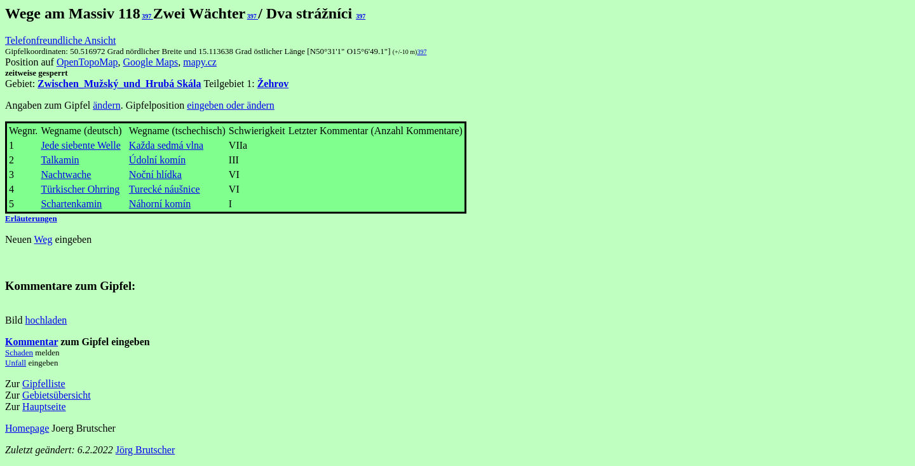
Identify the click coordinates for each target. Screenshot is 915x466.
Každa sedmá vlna (166, 145)
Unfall (15, 362)
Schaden (19, 352)
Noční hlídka (155, 174)
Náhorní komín (160, 203)
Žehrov (272, 83)
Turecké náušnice (164, 189)
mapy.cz (200, 62)
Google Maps (151, 62)
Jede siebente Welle (80, 145)
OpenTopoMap (87, 62)
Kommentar (31, 341)
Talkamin (60, 159)
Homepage (27, 428)
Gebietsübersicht (56, 395)
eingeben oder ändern (230, 105)
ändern (107, 105)
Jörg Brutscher (145, 449)
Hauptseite (43, 406)
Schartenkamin (71, 203)
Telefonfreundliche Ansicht (60, 40)
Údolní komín (157, 159)
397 (147, 16)
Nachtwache (66, 174)
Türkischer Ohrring (80, 189)
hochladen (46, 320)
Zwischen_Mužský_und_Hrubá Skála (119, 83)
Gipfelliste (43, 383)
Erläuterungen (31, 218)
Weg (43, 239)
